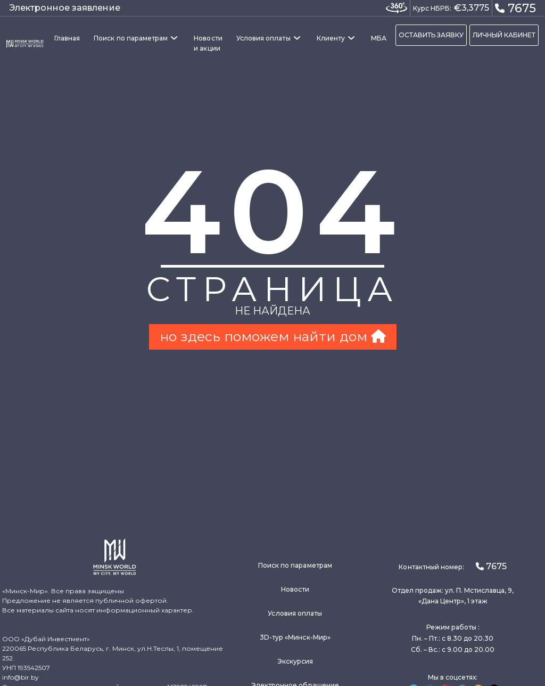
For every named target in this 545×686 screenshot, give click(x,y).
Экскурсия (295, 661)
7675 (515, 7)
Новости (295, 589)
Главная (67, 38)
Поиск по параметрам (131, 38)
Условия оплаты (263, 38)
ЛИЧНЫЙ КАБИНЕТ (504, 35)
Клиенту (331, 38)
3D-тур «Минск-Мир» (295, 637)
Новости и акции (208, 43)
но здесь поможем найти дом (273, 336)
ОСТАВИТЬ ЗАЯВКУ (431, 35)
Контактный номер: (452, 566)
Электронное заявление (64, 8)
